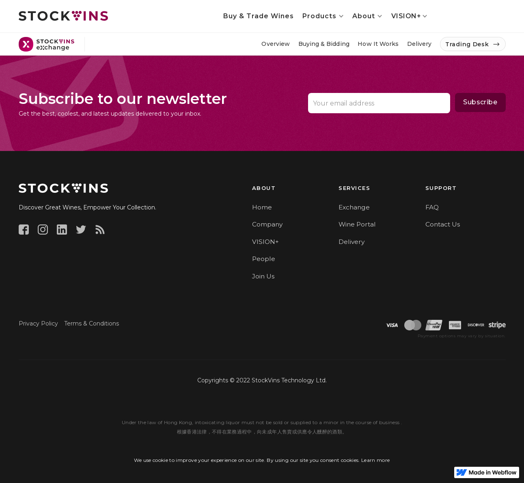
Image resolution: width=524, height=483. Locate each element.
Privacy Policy (38, 323)
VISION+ (265, 242)
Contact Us (442, 224)
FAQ (432, 207)
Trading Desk (467, 44)
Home (262, 207)
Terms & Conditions (91, 323)
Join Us (263, 276)
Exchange (354, 207)
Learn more (375, 460)
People (263, 259)
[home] (63, 16)
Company (267, 224)
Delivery (351, 242)
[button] (323, 16)
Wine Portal (357, 224)
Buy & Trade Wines (258, 16)
